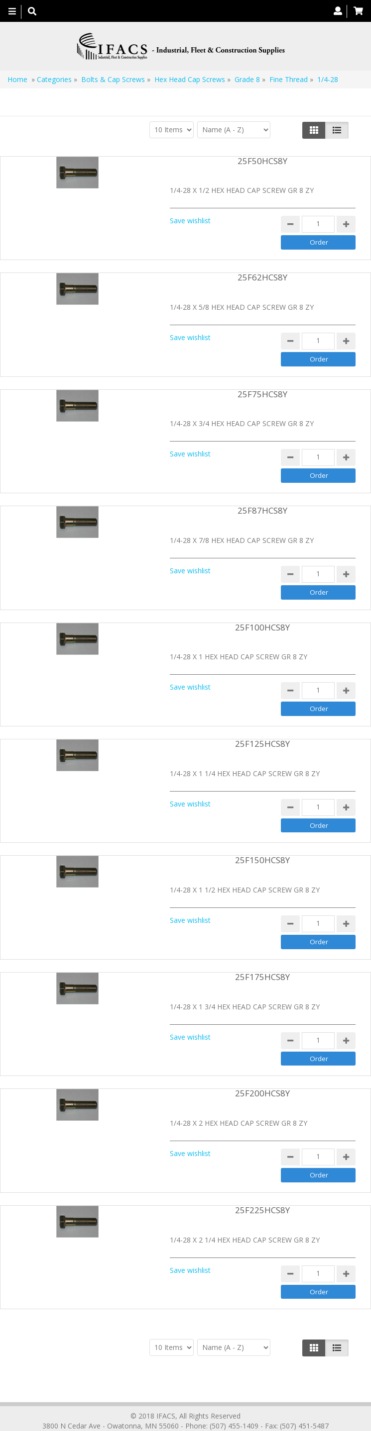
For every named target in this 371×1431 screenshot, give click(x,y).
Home (17, 79)
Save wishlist (190, 220)
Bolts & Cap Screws (113, 79)
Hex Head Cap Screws (190, 79)
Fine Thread (288, 79)
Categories (54, 79)
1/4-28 (327, 79)
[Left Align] (314, 130)
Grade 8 (248, 79)
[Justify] (337, 130)
